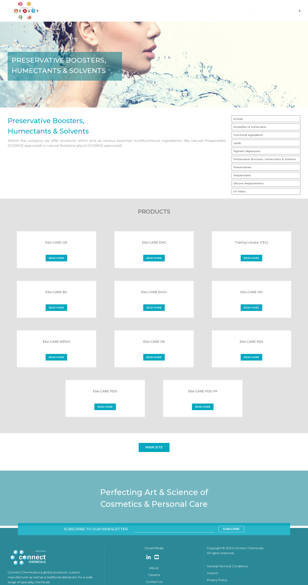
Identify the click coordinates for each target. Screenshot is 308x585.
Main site (154, 447)
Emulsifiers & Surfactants (249, 131)
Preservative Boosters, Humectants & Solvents (264, 163)
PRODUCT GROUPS (184, 10)
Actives (238, 123)
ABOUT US (255, 10)
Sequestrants (242, 179)
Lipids (237, 147)
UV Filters (239, 196)
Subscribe (211, 553)
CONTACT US (283, 10)
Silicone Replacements (248, 187)
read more (56, 256)
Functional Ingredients (248, 139)
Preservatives (242, 171)
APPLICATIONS (147, 10)
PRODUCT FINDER (223, 10)
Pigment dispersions (246, 155)
